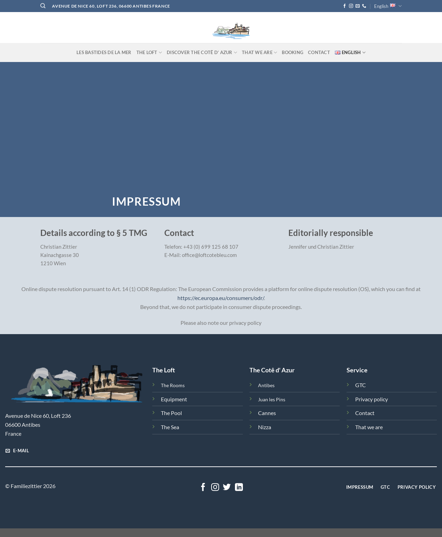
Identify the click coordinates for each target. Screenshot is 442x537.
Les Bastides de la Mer (104, 52)
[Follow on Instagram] (351, 6)
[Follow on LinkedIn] (239, 487)
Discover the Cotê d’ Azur (202, 52)
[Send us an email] (358, 6)
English (388, 6)
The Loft (149, 52)
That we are (259, 52)
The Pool (171, 413)
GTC (360, 385)
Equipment (174, 399)
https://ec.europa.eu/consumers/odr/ (220, 298)
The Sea (170, 427)
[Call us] (364, 6)
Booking (292, 52)
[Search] (42, 6)
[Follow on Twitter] (227, 487)
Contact (319, 52)
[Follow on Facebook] (344, 6)
